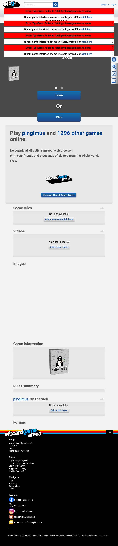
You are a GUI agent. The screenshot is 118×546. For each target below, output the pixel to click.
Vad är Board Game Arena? (20, 443)
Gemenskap (14, 486)
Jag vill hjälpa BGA (17, 466)
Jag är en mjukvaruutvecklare (21, 463)
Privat (98, 536)
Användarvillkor (73, 536)
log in (114, 5)
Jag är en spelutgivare (18, 460)
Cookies (106, 536)
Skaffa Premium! (16, 471)
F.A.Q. (11, 448)
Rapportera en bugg (17, 468)
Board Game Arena (16, 536)
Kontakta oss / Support (19, 451)
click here (86, 17)
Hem (11, 481)
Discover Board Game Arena (58, 195)
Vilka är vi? (13, 445)
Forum (11, 488)
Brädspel (13, 483)
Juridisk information (56, 536)
